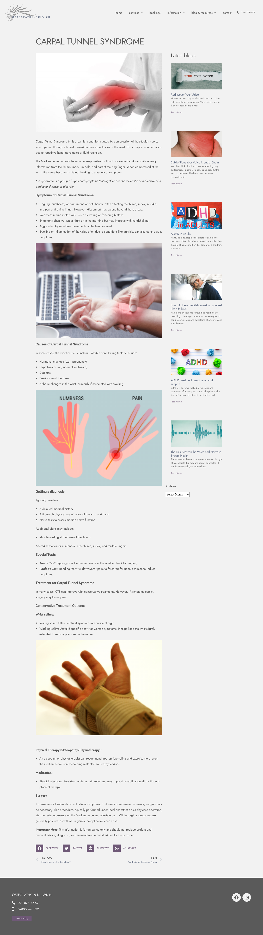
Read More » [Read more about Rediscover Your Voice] (176, 112)
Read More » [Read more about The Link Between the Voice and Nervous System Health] (176, 473)
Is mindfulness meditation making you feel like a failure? (196, 307)
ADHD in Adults (180, 234)
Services (136, 12)
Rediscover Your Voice (185, 94)
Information (176, 12)
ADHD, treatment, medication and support (192, 382)
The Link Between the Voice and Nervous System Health (196, 454)
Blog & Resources (203, 12)
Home (118, 13)
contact (227, 13)
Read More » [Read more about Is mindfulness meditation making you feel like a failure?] (176, 330)
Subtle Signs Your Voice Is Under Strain (195, 162)
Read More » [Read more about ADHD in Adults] (176, 255)
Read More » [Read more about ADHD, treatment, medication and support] (176, 401)
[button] (48, 848)
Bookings (155, 13)
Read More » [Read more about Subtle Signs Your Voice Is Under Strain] (176, 183)
